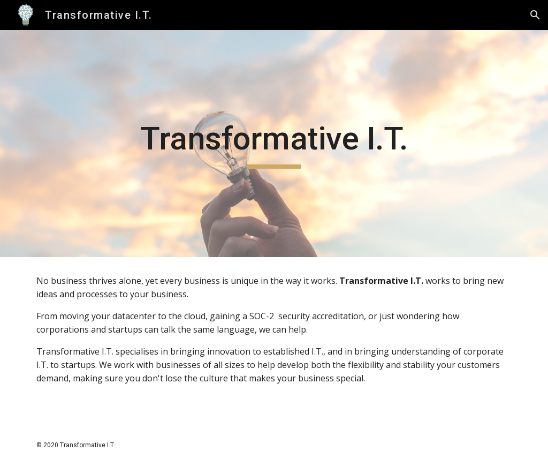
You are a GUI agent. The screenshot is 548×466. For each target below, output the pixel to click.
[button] (535, 15)
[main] (274, 143)
